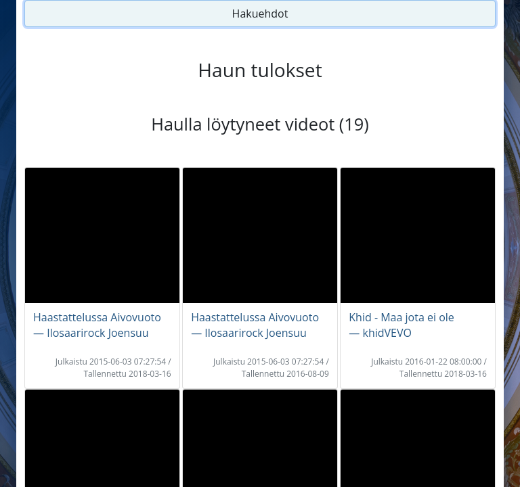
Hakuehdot (260, 13)
